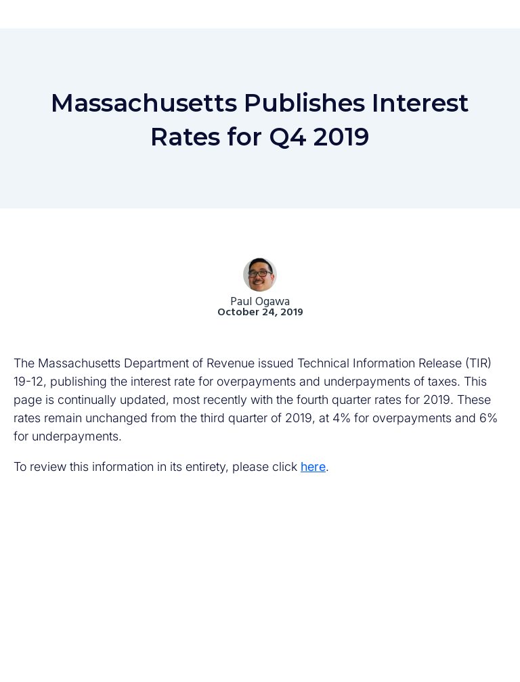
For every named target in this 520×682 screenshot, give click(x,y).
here (313, 466)
